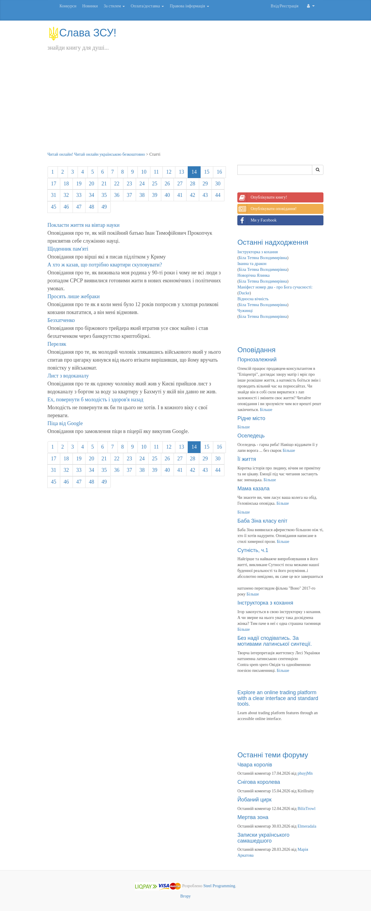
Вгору (185, 896)
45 (53, 207)
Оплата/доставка (147, 6)
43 (205, 195)
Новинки (90, 6)
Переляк (57, 344)
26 (167, 184)
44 (218, 195)
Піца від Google (65, 423)
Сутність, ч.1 (252, 550)
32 (66, 195)
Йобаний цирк (254, 800)
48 (91, 207)
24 (142, 184)
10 (144, 172)
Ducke (244, 293)
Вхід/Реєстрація (284, 6)
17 (53, 184)
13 (181, 172)
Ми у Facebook (257, 220)
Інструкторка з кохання (257, 252)
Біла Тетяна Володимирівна (263, 258)
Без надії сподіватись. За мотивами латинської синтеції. (274, 641)
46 (66, 207)
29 (205, 184)
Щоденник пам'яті (68, 249)
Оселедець (251, 436)
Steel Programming (219, 886)
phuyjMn (305, 773)
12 (169, 172)
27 (180, 184)
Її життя (246, 459)
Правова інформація (189, 6)
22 (117, 184)
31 (53, 195)
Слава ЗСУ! (82, 33)
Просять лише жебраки (74, 296)
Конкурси (68, 6)
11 (156, 172)
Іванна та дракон (251, 263)
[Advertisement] (186, 107)
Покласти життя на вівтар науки (84, 225)
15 (206, 172)
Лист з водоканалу (68, 376)
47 (79, 207)
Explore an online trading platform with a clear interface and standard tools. (277, 698)
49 (104, 207)
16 (219, 172)
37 (129, 195)
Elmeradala (307, 826)
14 (194, 172)
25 (154, 184)
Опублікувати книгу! (262, 197)
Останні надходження (272, 242)
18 (66, 184)
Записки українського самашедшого (263, 838)
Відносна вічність (252, 299)
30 (218, 184)
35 (104, 195)
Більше (266, 409)
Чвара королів (254, 765)
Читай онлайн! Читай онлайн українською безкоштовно (96, 154)
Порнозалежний (256, 360)
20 (91, 184)
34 (91, 195)
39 (154, 195)
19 (79, 184)
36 (117, 195)
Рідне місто (251, 418)
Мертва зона (252, 817)
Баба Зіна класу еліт (262, 521)
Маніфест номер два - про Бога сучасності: (275, 287)
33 (79, 195)
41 (180, 195)
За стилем (114, 6)
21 (104, 184)
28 (192, 184)
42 (192, 195)
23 (129, 184)
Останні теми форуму (272, 755)
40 (167, 195)
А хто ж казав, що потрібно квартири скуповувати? (105, 265)
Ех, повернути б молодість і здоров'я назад (96, 399)
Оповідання (256, 350)
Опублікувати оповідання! (267, 209)
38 (142, 195)
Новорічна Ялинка (253, 275)
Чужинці (245, 310)
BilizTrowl (306, 808)
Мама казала (253, 488)
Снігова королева (258, 782)
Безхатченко (61, 320)
